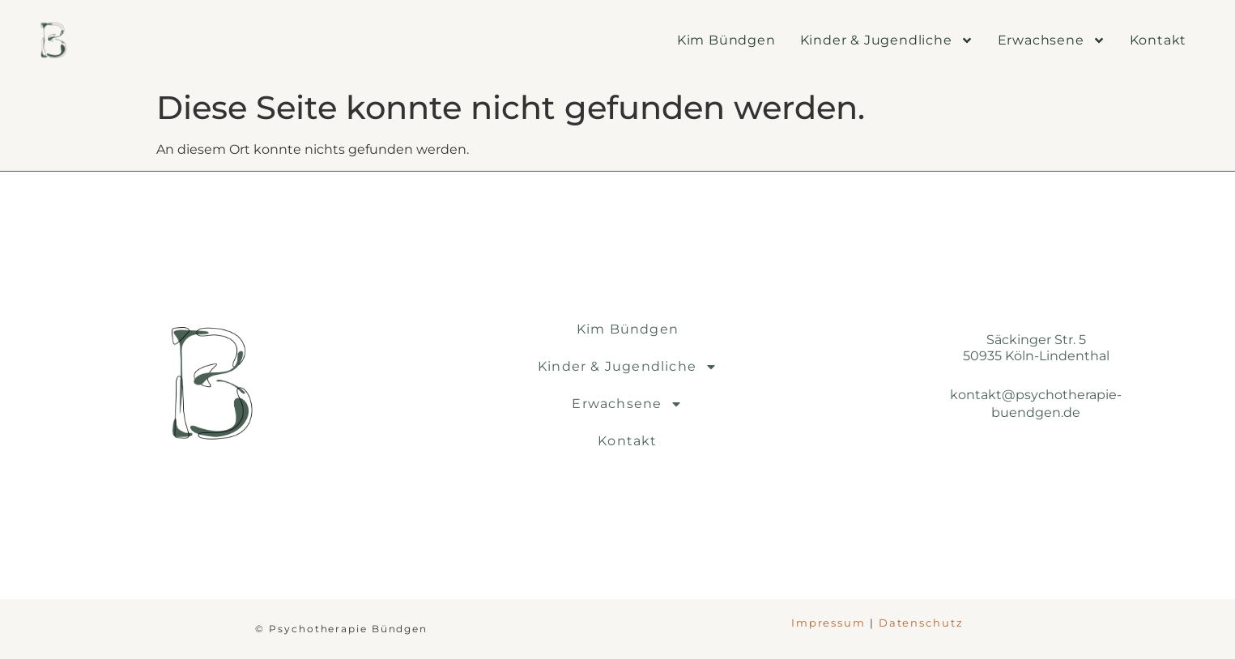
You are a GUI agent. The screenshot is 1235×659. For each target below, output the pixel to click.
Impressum (828, 622)
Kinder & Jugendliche (886, 40)
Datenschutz (921, 622)
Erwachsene (1051, 40)
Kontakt (1158, 40)
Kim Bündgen (726, 40)
